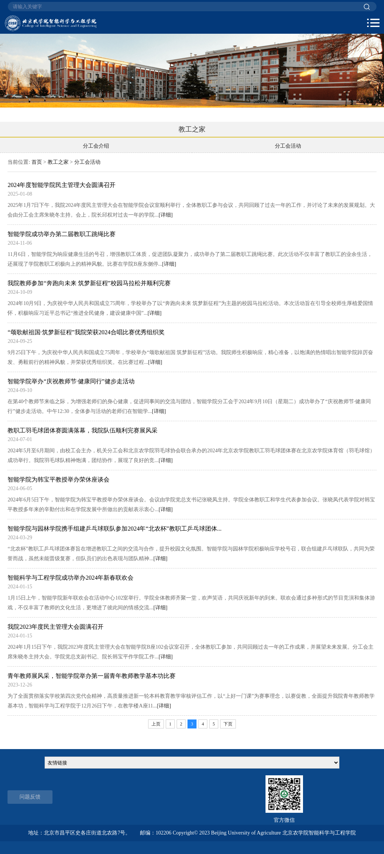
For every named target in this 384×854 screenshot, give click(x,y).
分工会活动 (288, 146)
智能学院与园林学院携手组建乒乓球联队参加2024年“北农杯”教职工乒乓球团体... (114, 528)
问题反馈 (30, 797)
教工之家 (58, 162)
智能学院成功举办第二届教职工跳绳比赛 (62, 234)
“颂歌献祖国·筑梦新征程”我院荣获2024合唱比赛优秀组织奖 (86, 332)
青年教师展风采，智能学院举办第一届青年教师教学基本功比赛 (92, 676)
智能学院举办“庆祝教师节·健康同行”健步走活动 (71, 381)
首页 (37, 162)
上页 (156, 724)
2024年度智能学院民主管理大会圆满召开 (62, 185)
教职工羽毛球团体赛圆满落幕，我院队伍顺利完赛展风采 (83, 430)
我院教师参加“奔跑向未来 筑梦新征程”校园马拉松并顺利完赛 (89, 283)
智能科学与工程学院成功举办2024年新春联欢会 (71, 577)
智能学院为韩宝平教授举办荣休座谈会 (59, 479)
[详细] (165, 215)
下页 (228, 724)
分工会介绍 (96, 146)
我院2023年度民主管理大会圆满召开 (56, 627)
